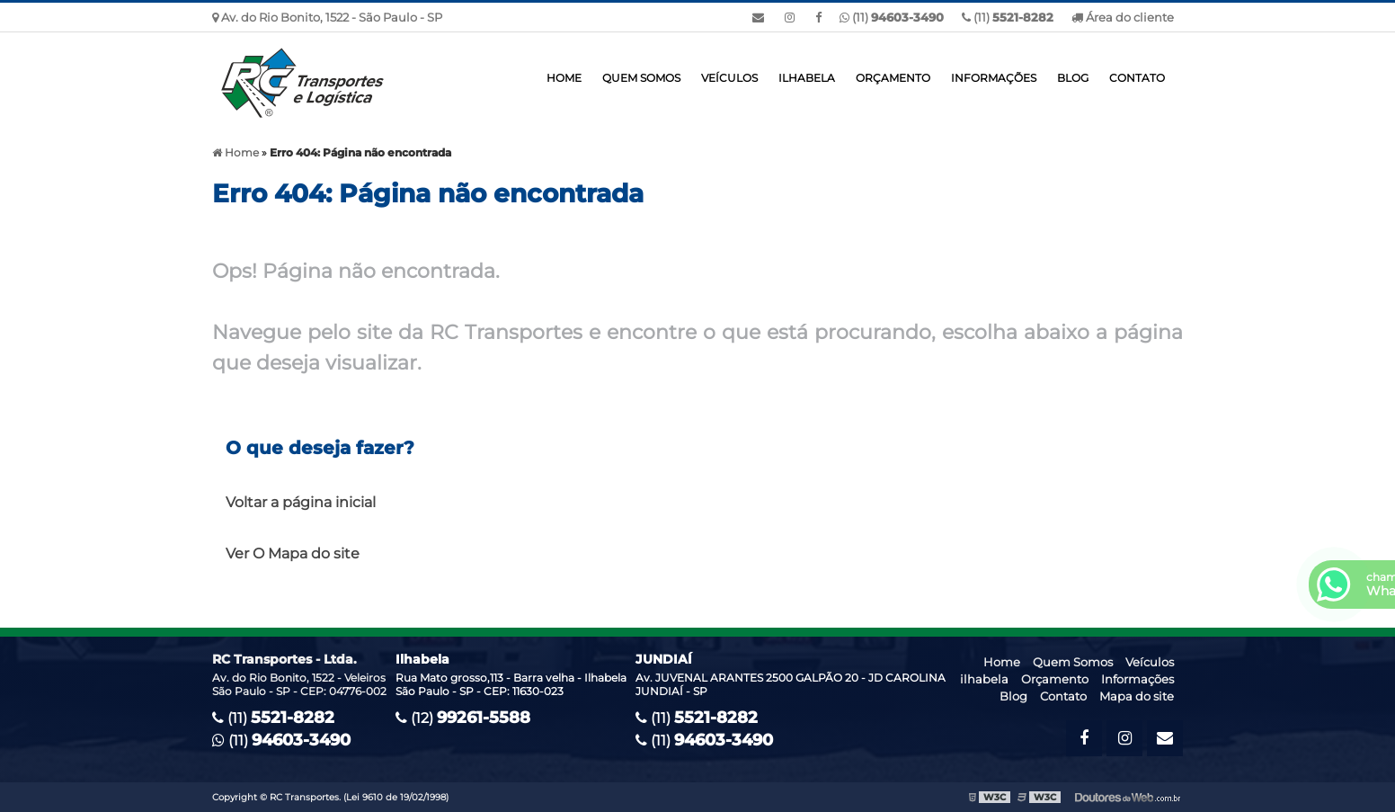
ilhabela (806, 78)
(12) (462, 718)
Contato (1137, 78)
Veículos (729, 78)
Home (564, 78)
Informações (993, 78)
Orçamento (893, 78)
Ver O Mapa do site (293, 553)
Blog (1072, 78)
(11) (1007, 17)
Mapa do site (1136, 696)
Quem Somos (641, 78)
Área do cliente (1122, 17)
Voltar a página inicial (301, 502)
